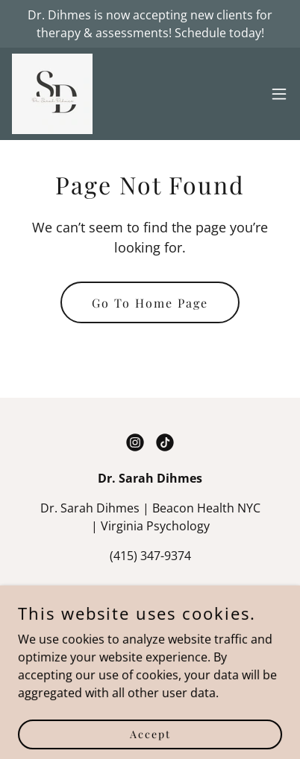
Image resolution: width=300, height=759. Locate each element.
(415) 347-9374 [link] (150, 555)
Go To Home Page (150, 303)
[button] (279, 94)
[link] (52, 94)
